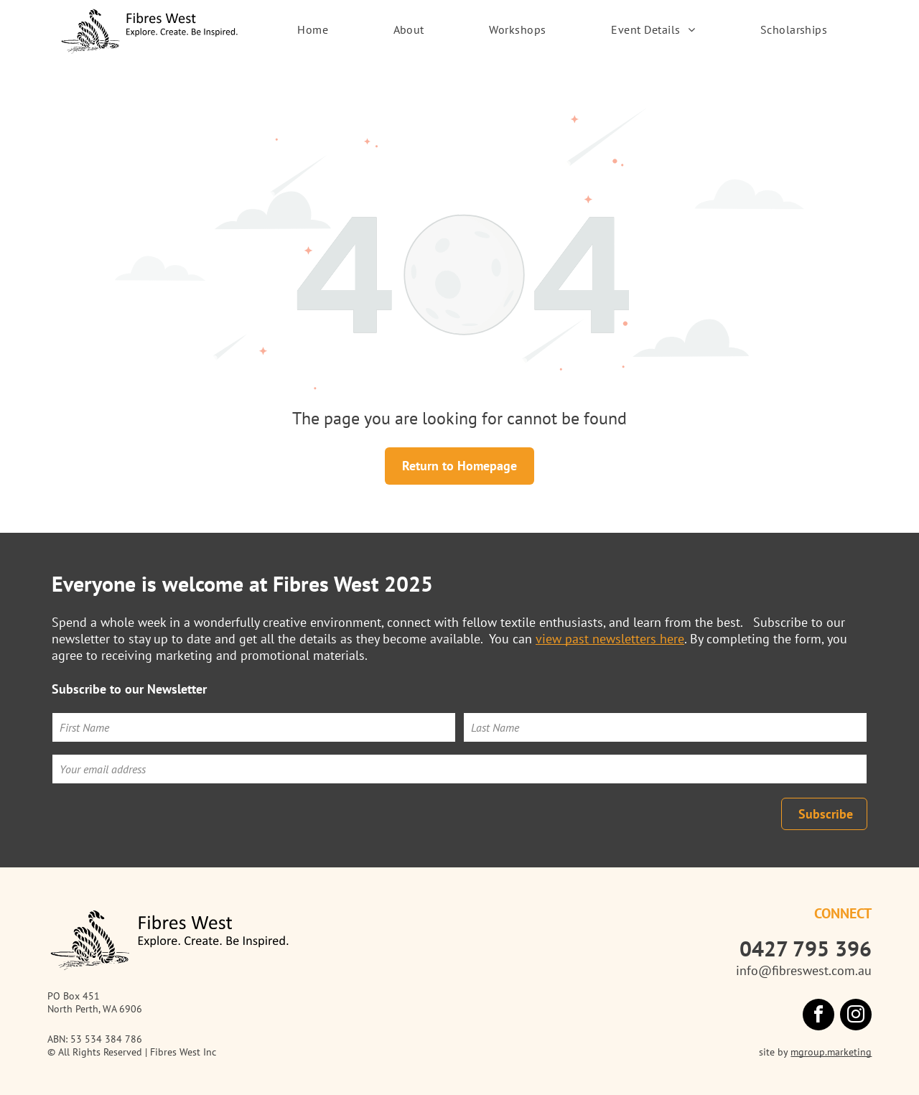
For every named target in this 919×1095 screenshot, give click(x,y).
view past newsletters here (610, 638)
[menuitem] (312, 29)
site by (773, 1051)
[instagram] (856, 1016)
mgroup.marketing (831, 1051)
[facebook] (818, 1016)
